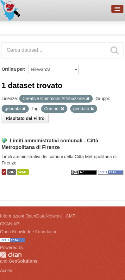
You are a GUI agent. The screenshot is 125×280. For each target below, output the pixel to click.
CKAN (11, 254)
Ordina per (13, 69)
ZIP (11, 172)
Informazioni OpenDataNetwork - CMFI (38, 215)
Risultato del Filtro (25, 118)
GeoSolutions (23, 261)
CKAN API (10, 223)
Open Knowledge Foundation (28, 231)
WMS (23, 172)
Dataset (11, 26)
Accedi (6, 270)
